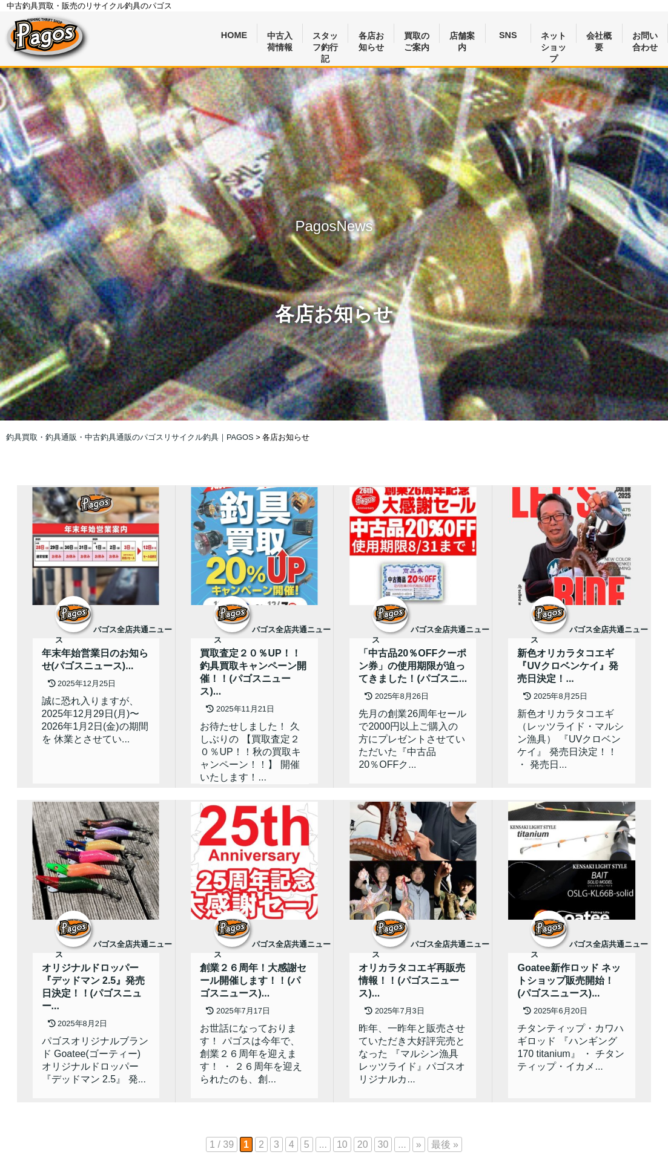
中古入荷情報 (280, 37)
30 (383, 1144)
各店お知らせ (371, 37)
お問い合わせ (645, 37)
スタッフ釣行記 (325, 37)
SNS (508, 35)
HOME (234, 35)
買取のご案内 (416, 37)
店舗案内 (462, 37)
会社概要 (599, 37)
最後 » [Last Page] (444, 1144)
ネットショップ (553, 37)
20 (362, 1144)
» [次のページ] (419, 1144)
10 (342, 1144)
